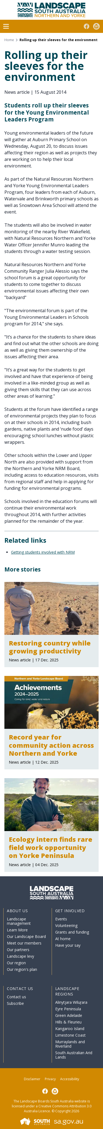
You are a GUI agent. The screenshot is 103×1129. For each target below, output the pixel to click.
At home (63, 938)
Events (61, 919)
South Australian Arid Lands (73, 1055)
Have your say (67, 945)
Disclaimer (32, 1079)
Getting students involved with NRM (43, 552)
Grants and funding (72, 932)
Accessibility (69, 1079)
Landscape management (19, 921)
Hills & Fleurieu (68, 1022)
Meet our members (24, 943)
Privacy (50, 1079)
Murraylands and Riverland (70, 1044)
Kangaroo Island (69, 1028)
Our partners (18, 949)
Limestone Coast (70, 1035)
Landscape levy (20, 956)
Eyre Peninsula (68, 1008)
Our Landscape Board (26, 936)
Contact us (16, 996)
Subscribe (15, 1003)
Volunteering (66, 925)
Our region (16, 962)
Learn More (17, 929)
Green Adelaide (68, 1015)
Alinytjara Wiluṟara (71, 1002)
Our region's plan (22, 969)
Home (9, 40)
